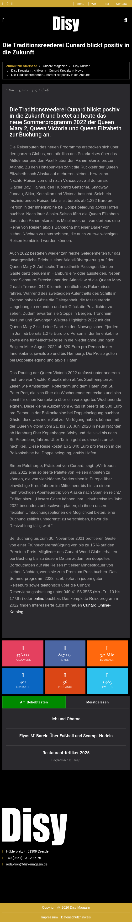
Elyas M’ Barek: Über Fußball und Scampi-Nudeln (66, 735)
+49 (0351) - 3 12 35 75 (23, 858)
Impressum (49, 917)
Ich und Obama (66, 718)
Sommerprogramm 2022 (54, 122)
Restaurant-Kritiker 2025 (66, 752)
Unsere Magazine (55, 66)
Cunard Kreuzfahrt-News (66, 70)
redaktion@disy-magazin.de (27, 864)
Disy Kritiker (81, 66)
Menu (80, 3)
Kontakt (121, 3)
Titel (106, 3)
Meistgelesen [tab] (97, 702)
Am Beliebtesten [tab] (34, 702)
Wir (93, 3)
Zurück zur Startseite (21, 66)
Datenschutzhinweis (76, 917)
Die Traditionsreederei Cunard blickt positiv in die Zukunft (50, 75)
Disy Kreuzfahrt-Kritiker (27, 70)
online (38, 598)
